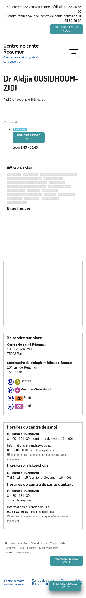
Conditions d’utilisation (17, 552)
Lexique (31, 547)
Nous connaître (19, 543)
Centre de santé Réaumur (21, 48)
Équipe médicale (59, 543)
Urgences (10, 547)
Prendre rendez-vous (66, 29)
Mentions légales (48, 547)
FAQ (21, 547)
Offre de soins (39, 543)
